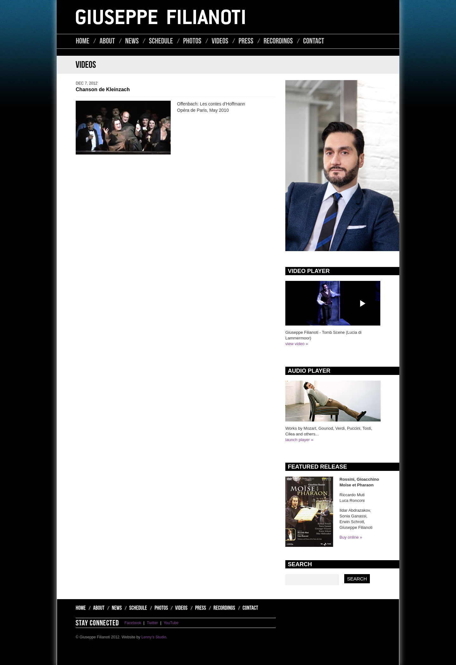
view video (295, 343)
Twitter (152, 623)
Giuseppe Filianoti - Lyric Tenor (160, 17)
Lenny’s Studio (153, 637)
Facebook (132, 623)
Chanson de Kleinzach (103, 89)
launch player (297, 439)
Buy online (349, 537)
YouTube (171, 623)
